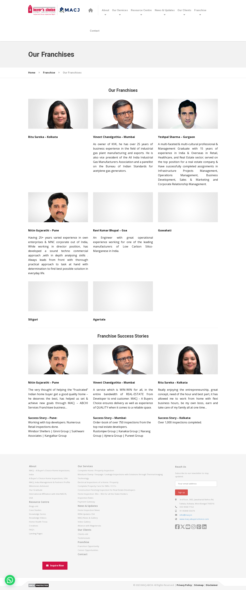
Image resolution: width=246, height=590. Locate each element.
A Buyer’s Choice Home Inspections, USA (48, 478)
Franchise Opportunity (88, 546)
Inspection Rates (85, 498)
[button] (10, 580)
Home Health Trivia (38, 521)
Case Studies (35, 510)
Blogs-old (33, 506)
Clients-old (83, 534)
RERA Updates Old (86, 514)
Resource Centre (141, 10)
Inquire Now (55, 565)
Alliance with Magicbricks (89, 525)
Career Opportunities (88, 550)
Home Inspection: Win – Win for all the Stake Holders (103, 494)
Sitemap (199, 585)
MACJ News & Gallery (88, 518)
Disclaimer (212, 585)
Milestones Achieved (39, 486)
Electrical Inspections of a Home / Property (98, 482)
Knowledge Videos (37, 518)
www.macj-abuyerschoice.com (194, 519)
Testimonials (84, 538)
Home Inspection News (89, 510)
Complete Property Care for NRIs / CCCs (97, 486)
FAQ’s (31, 529)
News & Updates (165, 10)
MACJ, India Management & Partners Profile (49, 482)
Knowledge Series (37, 514)
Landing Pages (36, 533)
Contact (94, 30)
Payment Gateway (86, 501)
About (105, 10)
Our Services (120, 10)
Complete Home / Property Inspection (96, 470)
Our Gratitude (35, 490)
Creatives (33, 525)
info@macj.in (186, 515)
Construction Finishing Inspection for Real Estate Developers (106, 490)
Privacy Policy (184, 585)
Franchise (200, 10)
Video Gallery (84, 521)
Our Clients (184, 10)
